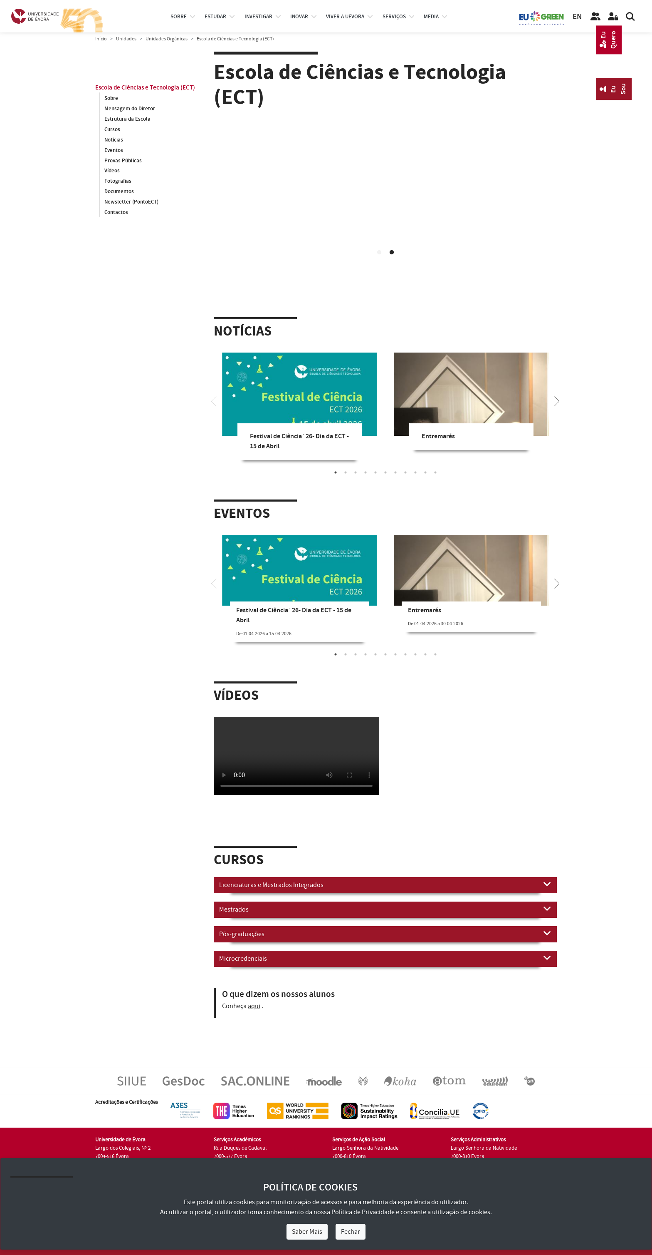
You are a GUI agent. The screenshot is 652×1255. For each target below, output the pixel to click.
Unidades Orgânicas (167, 39)
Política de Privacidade (363, 1212)
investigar (258, 16)
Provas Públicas (123, 160)
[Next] (557, 400)
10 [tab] (425, 472)
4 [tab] (365, 472)
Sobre (178, 16)
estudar (215, 16)
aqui (254, 1006)
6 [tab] (385, 472)
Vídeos (112, 171)
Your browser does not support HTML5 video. (385, 210)
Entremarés (438, 436)
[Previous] (213, 400)
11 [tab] (435, 472)
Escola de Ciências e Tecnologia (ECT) (145, 88)
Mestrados (385, 909)
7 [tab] (395, 472)
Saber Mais (307, 1232)
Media (431, 16)
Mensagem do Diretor (129, 108)
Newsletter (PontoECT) (131, 202)
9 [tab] (415, 472)
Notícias (113, 140)
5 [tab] (375, 472)
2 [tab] (392, 253)
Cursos (112, 129)
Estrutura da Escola (127, 119)
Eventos (113, 150)
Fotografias (117, 181)
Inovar (299, 16)
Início (101, 39)
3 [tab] (355, 472)
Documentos (119, 192)
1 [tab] (379, 253)
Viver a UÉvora (345, 16)
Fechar (350, 1232)
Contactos (116, 212)
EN (577, 17)
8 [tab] (405, 472)
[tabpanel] (385, 211)
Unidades (126, 39)
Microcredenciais (385, 958)
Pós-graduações (385, 933)
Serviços (394, 16)
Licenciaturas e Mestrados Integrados (385, 884)
